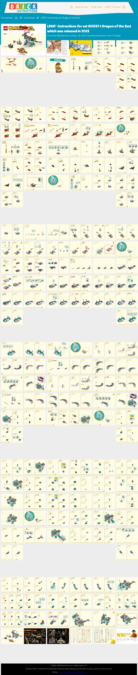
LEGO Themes (112, 7)
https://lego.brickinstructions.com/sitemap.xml (72, 672)
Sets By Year (82, 7)
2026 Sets (96, 7)
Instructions (29, 17)
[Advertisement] (70, 89)
